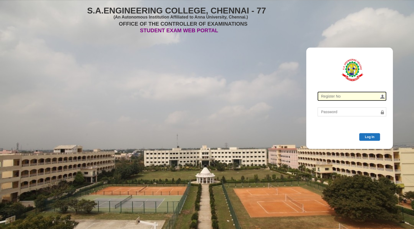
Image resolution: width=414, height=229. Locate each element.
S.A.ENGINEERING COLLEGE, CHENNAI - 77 (176, 9)
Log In (369, 137)
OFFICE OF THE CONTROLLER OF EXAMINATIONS (183, 23)
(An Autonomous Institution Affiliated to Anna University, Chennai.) (181, 17)
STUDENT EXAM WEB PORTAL (179, 30)
